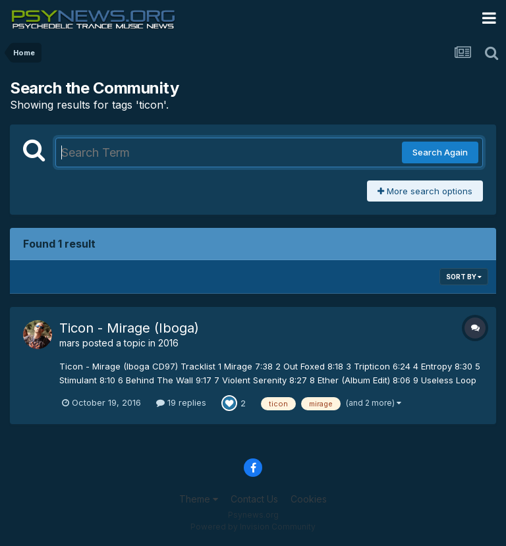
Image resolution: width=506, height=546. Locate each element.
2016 (168, 342)
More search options (425, 191)
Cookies (309, 499)
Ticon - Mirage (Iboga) (129, 328)
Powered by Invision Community (253, 527)
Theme (198, 499)
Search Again (440, 152)
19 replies (181, 402)
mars (69, 342)
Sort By (464, 277)
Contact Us (254, 499)
